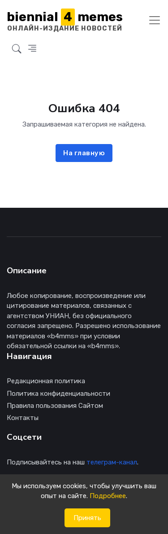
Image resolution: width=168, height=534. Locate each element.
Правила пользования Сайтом (55, 406)
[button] (17, 49)
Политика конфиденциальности (58, 394)
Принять (87, 518)
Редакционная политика (46, 381)
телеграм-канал (111, 462)
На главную (84, 153)
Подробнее (108, 496)
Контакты (23, 418)
